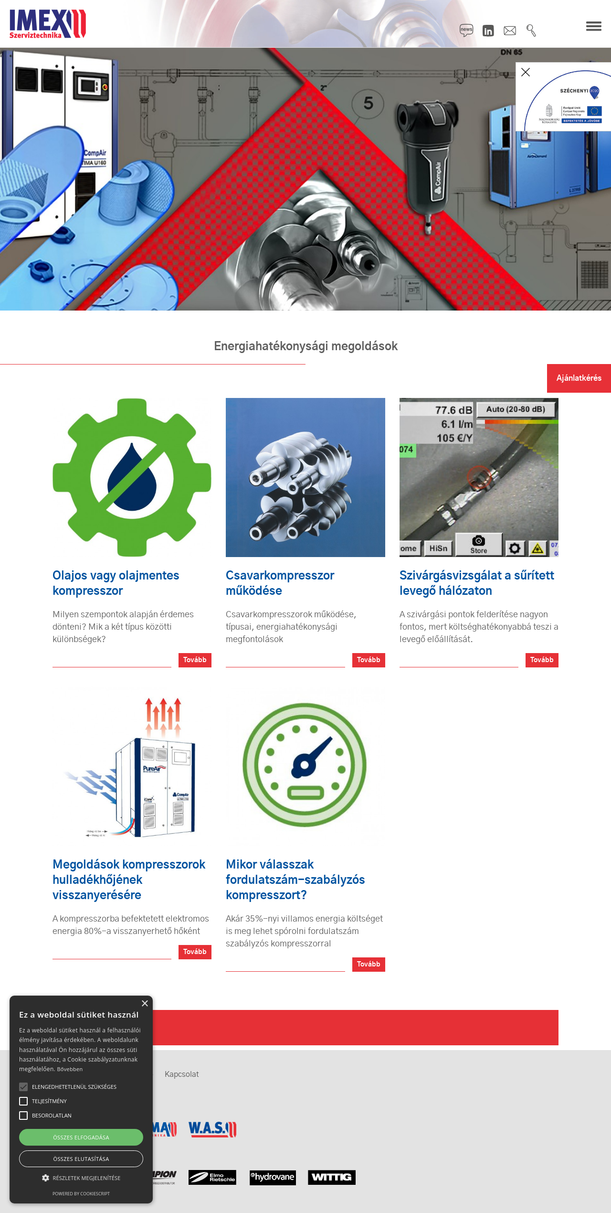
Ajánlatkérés (579, 378)
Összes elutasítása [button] (81, 1158)
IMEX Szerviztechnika (48, 24)
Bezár (525, 72)
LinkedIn (488, 30)
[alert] (81, 1099)
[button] (81, 1178)
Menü (593, 26)
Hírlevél (467, 30)
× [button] (144, 1004)
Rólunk (84, 1027)
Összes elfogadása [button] (81, 1137)
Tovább (195, 660)
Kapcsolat (510, 30)
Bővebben (70, 1069)
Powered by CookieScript (81, 1194)
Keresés (531, 30)
